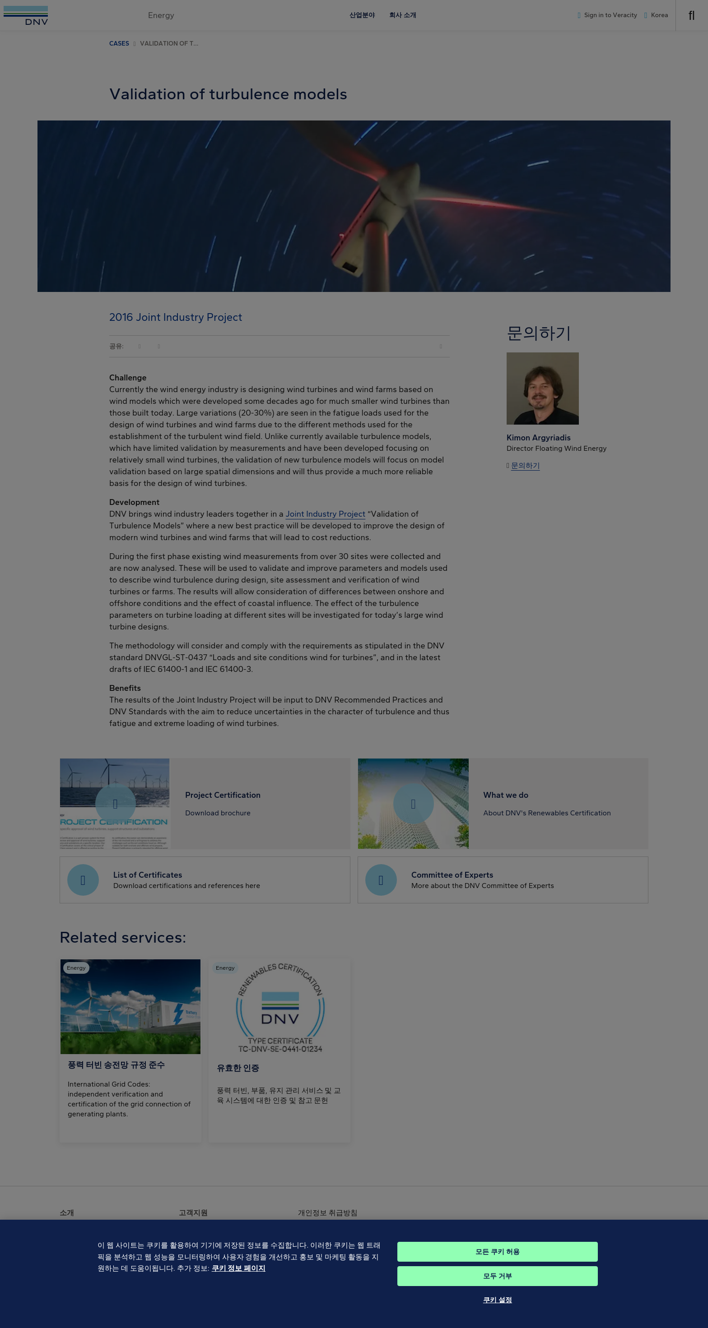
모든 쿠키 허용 (497, 1263)
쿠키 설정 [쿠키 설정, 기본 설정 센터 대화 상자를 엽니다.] (497, 1312)
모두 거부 (497, 1288)
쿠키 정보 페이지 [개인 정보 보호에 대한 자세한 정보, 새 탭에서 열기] (239, 1280)
